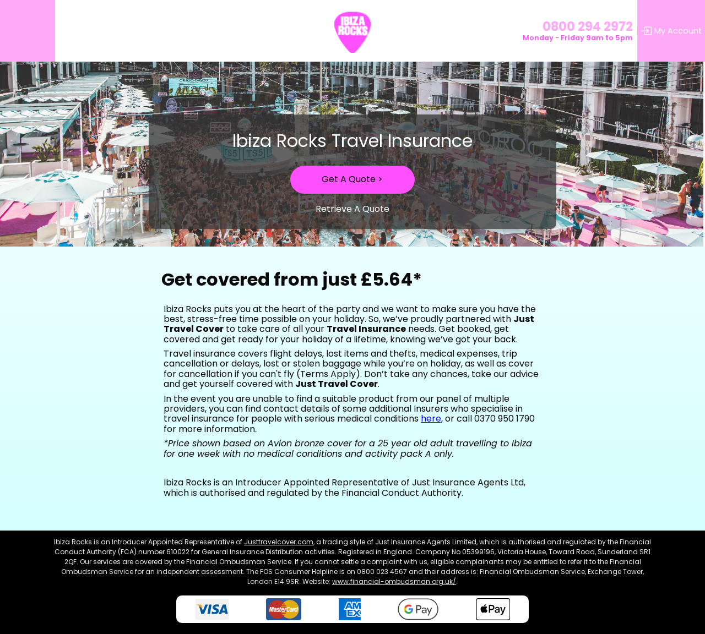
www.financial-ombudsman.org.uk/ (394, 581)
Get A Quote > (352, 179)
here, (432, 418)
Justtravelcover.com (278, 541)
